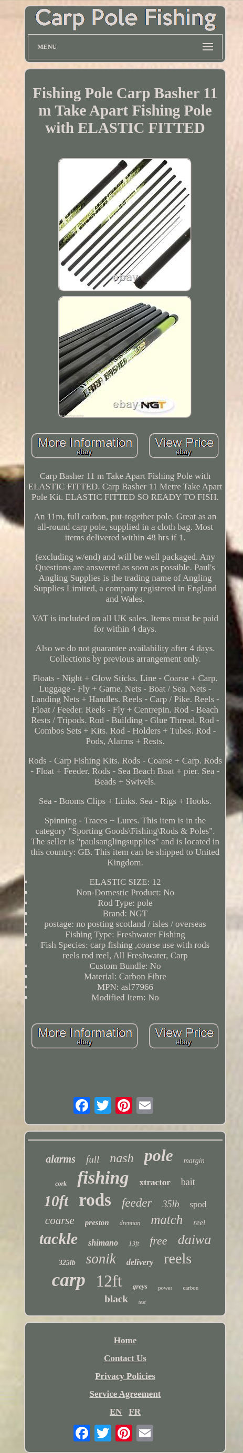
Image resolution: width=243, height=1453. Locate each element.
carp (69, 1280)
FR (135, 1412)
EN (116, 1412)
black (116, 1298)
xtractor (154, 1182)
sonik (101, 1259)
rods (95, 1199)
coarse (60, 1220)
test (142, 1302)
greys (140, 1286)
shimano (103, 1242)
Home (125, 1340)
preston (97, 1222)
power (165, 1287)
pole (158, 1155)
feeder (137, 1202)
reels (178, 1258)
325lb (67, 1263)
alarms (61, 1159)
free (158, 1240)
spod (197, 1204)
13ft (134, 1243)
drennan (130, 1223)
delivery (140, 1262)
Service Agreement (125, 1394)
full (92, 1159)
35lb (170, 1204)
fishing (103, 1177)
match (167, 1219)
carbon (190, 1287)
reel (199, 1222)
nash (121, 1158)
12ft (109, 1281)
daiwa (195, 1239)
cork (61, 1183)
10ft (56, 1201)
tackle (58, 1238)
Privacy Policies (125, 1376)
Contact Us (125, 1358)
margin (194, 1161)
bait (188, 1182)
